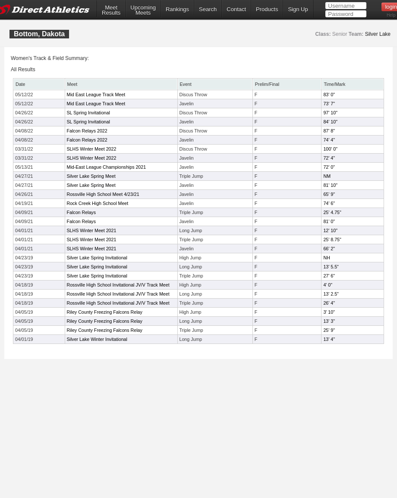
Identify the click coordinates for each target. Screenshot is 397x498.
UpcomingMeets (143, 10)
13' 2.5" (330, 293)
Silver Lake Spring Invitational (97, 257)
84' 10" (330, 121)
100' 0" (330, 148)
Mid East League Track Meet (96, 94)
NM (327, 176)
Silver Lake (378, 34)
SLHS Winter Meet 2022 (92, 148)
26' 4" (329, 303)
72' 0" (329, 167)
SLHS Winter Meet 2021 (92, 230)
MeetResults (111, 10)
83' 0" (329, 94)
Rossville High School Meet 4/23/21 (103, 194)
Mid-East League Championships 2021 (106, 167)
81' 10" (330, 185)
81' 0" (329, 221)
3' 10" (329, 312)
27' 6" (329, 275)
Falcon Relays (81, 212)
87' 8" (329, 130)
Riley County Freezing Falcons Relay (104, 312)
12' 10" (330, 230)
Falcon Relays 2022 (87, 130)
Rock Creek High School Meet (98, 203)
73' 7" (329, 103)
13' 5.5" (330, 266)
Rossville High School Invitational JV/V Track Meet (118, 284)
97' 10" (330, 112)
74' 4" (329, 139)
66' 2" (329, 248)
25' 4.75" (332, 212)
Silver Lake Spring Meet (91, 176)
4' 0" (327, 284)
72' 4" (329, 158)
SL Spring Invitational (88, 112)
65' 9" (329, 194)
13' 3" (329, 321)
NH (326, 257)
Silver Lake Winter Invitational (97, 339)
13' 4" (329, 339)
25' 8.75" (332, 239)
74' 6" (329, 203)
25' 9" (329, 330)
